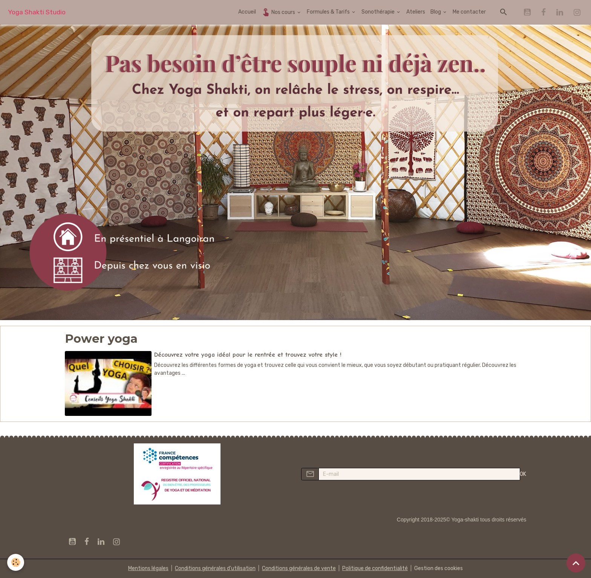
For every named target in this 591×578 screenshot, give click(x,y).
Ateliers (415, 12)
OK (523, 474)
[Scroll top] (576, 562)
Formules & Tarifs (329, 12)
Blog (436, 12)
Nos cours (278, 12)
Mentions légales (148, 568)
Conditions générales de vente (299, 568)
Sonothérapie (378, 12)
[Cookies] (16, 562)
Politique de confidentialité (375, 568)
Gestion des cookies (438, 568)
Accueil (247, 12)
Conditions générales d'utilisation (215, 568)
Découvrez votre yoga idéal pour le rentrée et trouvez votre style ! (247, 354)
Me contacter (469, 12)
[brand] (36, 12)
